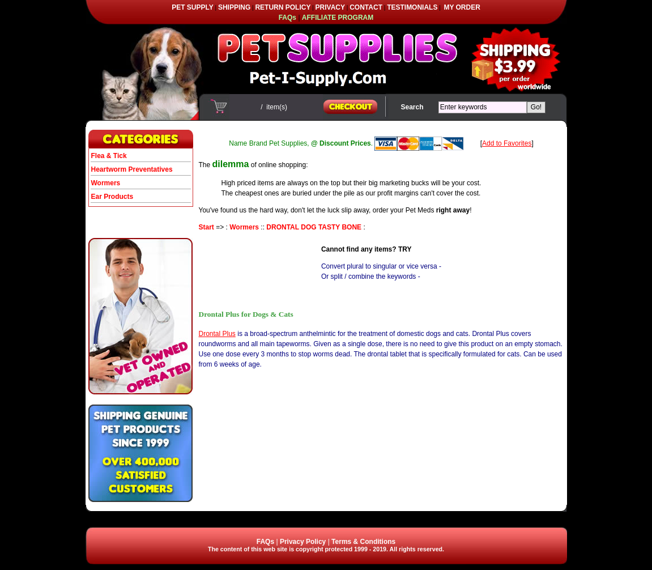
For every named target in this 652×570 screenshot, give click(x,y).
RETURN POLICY (282, 7)
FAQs (265, 542)
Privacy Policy (303, 542)
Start (206, 227)
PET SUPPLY (193, 7)
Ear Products (112, 197)
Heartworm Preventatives (132, 169)
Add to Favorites (506, 143)
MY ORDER (462, 7)
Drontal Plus (217, 334)
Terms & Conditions (363, 542)
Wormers (106, 183)
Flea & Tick (109, 156)
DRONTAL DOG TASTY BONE (313, 227)
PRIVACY (330, 7)
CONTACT (366, 7)
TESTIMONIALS (412, 7)
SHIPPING (234, 7)
